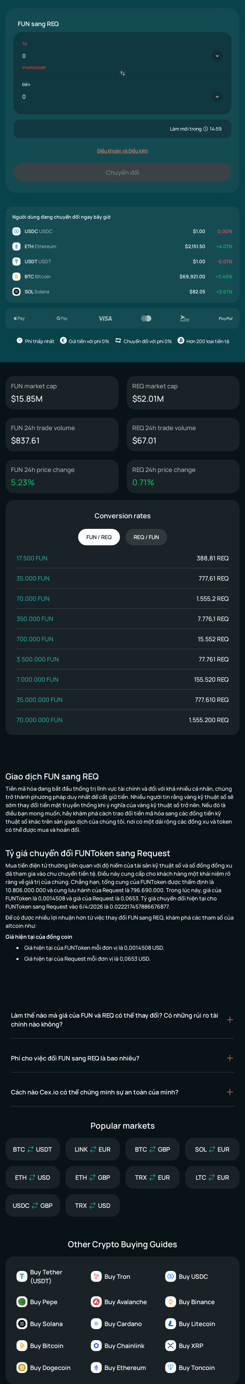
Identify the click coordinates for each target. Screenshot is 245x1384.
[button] (122, 1020)
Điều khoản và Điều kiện (122, 150)
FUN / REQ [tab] (99, 537)
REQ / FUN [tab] (146, 537)
